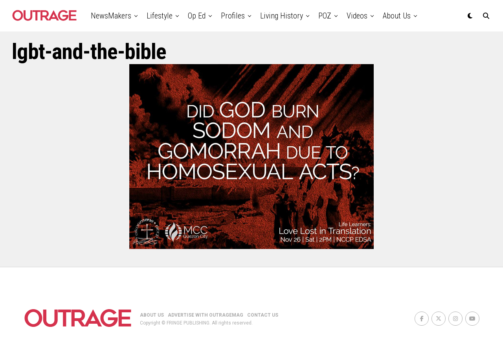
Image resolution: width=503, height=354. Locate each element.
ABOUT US (152, 315)
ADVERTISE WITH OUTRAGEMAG (205, 315)
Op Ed (197, 15)
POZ (324, 15)
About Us (397, 15)
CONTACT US (262, 315)
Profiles (233, 15)
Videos (357, 15)
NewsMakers (111, 15)
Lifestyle (160, 15)
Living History (281, 15)
